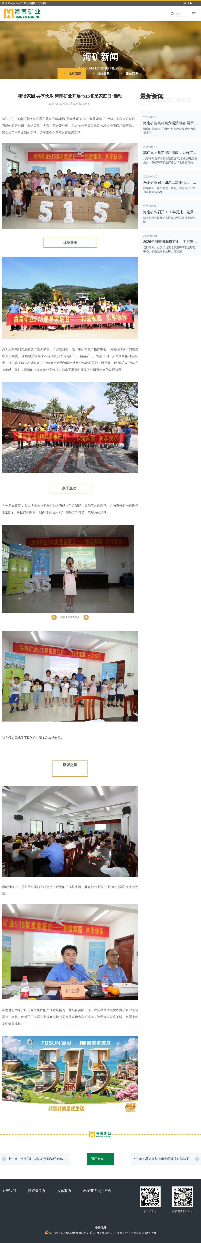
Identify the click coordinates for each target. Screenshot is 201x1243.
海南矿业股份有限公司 (130, 1232)
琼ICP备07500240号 (102, 1232)
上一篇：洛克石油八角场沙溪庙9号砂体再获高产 (37, 1161)
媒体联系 (129, 74)
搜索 (175, 13)
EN (187, 3)
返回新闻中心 (100, 1159)
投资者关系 (37, 1191)
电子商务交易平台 (97, 1191)
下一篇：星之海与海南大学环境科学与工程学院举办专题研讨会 (162, 1161)
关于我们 (9, 1191)
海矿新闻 (72, 74)
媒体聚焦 (100, 74)
